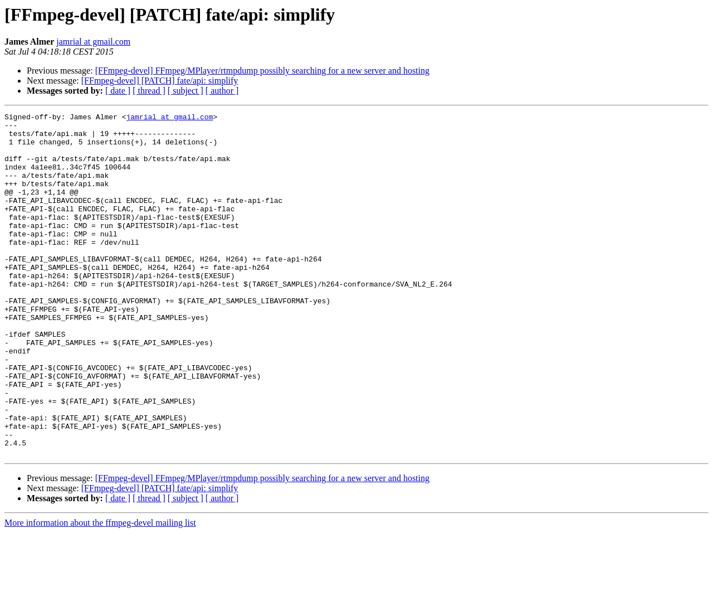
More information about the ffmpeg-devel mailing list (100, 591)
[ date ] (117, 90)
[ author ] (222, 90)
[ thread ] (149, 90)
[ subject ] (185, 90)
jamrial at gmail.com (93, 41)
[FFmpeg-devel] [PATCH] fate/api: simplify (159, 80)
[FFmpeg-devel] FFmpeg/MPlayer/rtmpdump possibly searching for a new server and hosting (262, 70)
